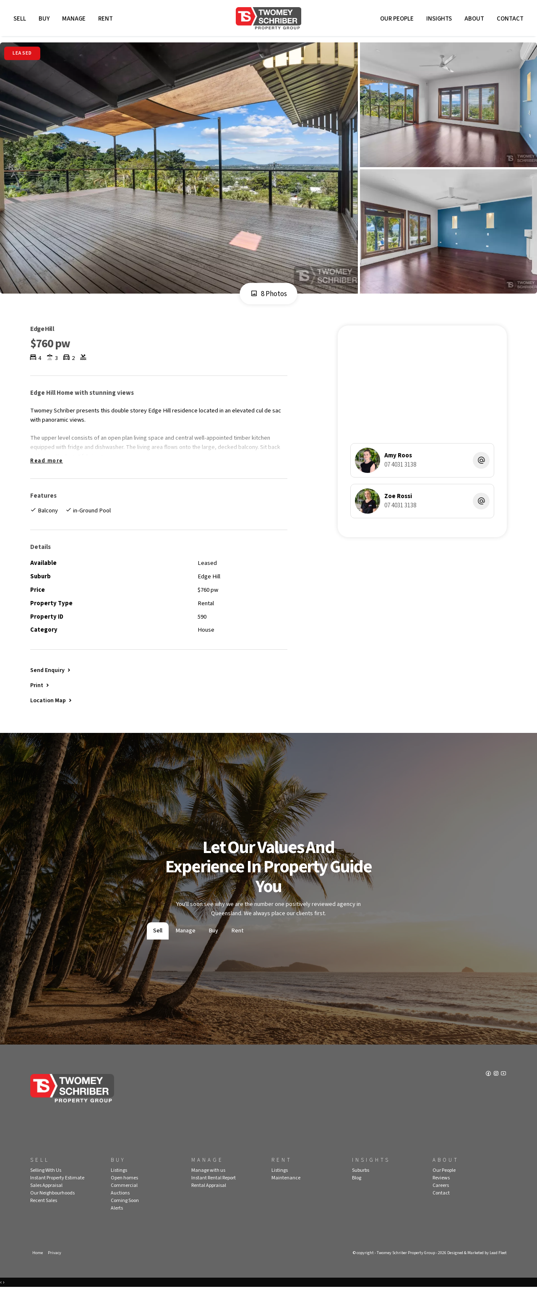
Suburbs (360, 1183)
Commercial (124, 1198)
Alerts (117, 1221)
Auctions (120, 1206)
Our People (395, 20)
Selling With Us (45, 1183)
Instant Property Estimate (57, 1191)
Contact (508, 20)
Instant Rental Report (213, 1191)
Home (37, 1266)
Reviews (441, 1191)
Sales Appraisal (46, 1198)
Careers (441, 1198)
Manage (75, 20)
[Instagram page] (496, 1088)
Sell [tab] (157, 944)
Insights (438, 20)
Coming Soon (125, 1214)
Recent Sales (43, 1214)
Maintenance (285, 1191)
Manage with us (208, 1183)
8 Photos (268, 297)
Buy (45, 20)
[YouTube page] (503, 1088)
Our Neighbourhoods (52, 1206)
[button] (40, 696)
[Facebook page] (488, 1088)
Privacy (55, 1266)
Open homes (124, 1191)
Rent (106, 20)
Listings (119, 1183)
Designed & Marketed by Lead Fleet (474, 1266)
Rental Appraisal (208, 1198)
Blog (356, 1191)
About (473, 20)
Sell (21, 20)
